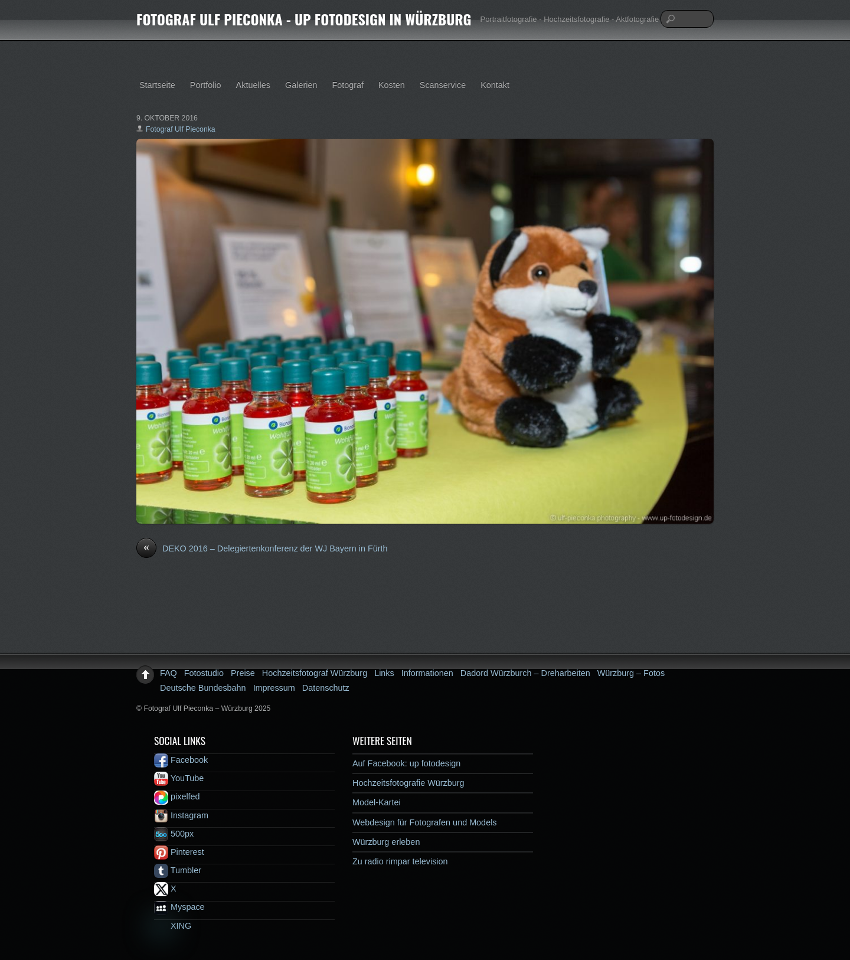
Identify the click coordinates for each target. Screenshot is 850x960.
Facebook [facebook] (181, 760)
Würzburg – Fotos (631, 673)
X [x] (165, 888)
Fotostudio (204, 673)
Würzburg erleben (386, 842)
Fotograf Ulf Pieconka (180, 129)
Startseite (157, 85)
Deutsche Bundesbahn (203, 688)
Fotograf (348, 85)
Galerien (301, 85)
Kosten (391, 85)
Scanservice (443, 85)
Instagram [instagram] (181, 815)
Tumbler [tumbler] (177, 870)
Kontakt (494, 85)
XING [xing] (172, 925)
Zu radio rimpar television (400, 861)
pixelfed (177, 796)
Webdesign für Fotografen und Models (424, 822)
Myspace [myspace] (179, 907)
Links (384, 673)
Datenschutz (325, 688)
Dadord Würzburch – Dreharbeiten (525, 673)
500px (174, 833)
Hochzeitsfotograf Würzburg (314, 673)
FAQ (168, 673)
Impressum (274, 688)
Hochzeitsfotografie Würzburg (408, 783)
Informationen (427, 673)
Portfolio (205, 85)
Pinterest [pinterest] (179, 852)
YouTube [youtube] (179, 778)
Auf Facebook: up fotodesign (406, 763)
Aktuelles (253, 85)
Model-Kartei (376, 802)
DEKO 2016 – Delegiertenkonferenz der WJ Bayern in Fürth (262, 549)
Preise (243, 673)
